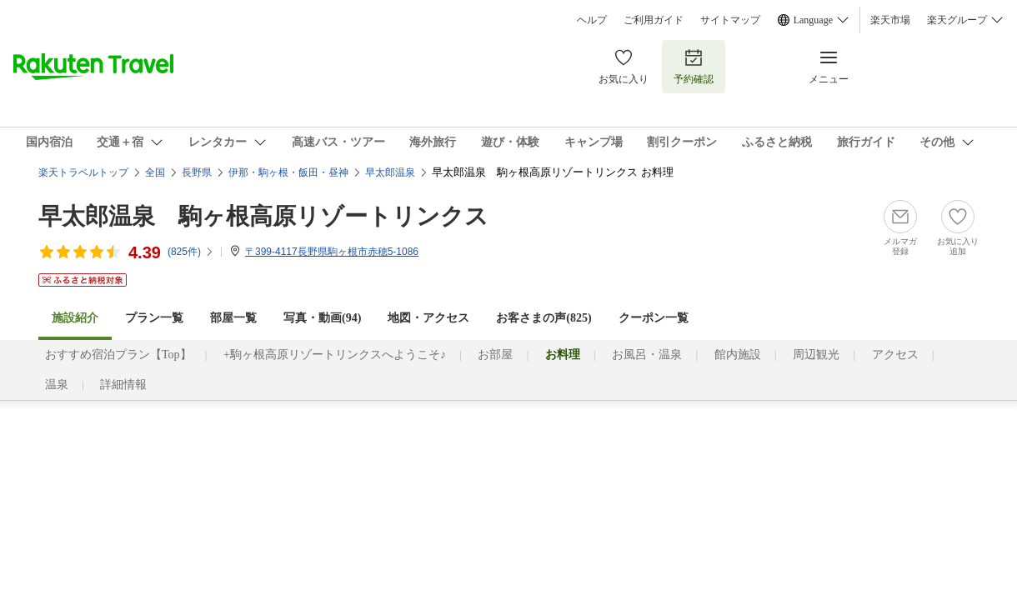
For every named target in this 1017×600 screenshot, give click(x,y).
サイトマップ (730, 20)
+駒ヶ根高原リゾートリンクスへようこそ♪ (334, 354)
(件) (191, 252)
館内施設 (737, 354)
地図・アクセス (428, 318)
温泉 (56, 384)
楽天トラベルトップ (83, 172)
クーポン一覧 (654, 318)
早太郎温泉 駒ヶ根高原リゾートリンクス (263, 216)
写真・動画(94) (322, 318)
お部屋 (495, 354)
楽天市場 (890, 20)
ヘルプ (592, 20)
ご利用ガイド (654, 20)
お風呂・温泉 (647, 354)
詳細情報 (123, 384)
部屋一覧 (233, 318)
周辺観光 (816, 354)
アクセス (895, 354)
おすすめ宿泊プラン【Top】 (118, 354)
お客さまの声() (543, 318)
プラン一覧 (154, 318)
